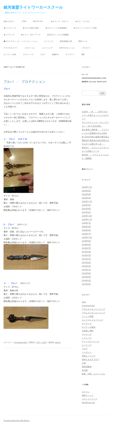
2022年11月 (87, 201)
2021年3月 (86, 212)
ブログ (42, 54)
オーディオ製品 (88, 327)
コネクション (29, 48)
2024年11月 (87, 187)
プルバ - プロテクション (25, 81)
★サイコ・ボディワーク (31, 34)
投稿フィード (87, 395)
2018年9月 (86, 241)
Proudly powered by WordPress (17, 420)
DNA (84, 302)
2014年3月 (86, 280)
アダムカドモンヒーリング (93, 309)
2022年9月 (86, 205)
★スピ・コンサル (82, 21)
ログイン (86, 391)
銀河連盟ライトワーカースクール (33, 7)
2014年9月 (86, 273)
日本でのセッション (67, 48)
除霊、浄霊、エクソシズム (93, 373)
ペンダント (87, 352)
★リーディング (10, 28)
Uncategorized (20, 342)
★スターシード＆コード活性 (85, 28)
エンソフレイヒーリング (92, 320)
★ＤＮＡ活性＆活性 (31, 28)
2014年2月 (86, 284)
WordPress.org (88, 402)
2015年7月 (86, 259)
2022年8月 (86, 208)
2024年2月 (86, 190)
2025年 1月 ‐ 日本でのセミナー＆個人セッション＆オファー (95, 115)
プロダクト (86, 48)
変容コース (82, 41)
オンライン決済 (10, 54)
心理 (84, 363)
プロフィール (28, 54)
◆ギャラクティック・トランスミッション (21, 41)
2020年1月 (86, 233)
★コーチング (9, 34)
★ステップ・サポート (60, 21)
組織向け (55, 54)
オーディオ (87, 323)
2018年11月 (87, 237)
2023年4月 (86, 194)
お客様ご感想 (87, 330)
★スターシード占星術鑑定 (56, 28)
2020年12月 (87, 215)
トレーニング (47, 48)
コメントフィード (89, 399)
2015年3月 (86, 262)
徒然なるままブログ (90, 359)
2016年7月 (86, 248)
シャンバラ (87, 338)
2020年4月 (86, 226)
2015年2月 (86, 266)
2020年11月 (87, 219)
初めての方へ (9, 21)
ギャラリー (70, 54)
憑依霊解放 (87, 366)
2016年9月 (86, 244)
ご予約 (23, 21)
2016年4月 (86, 251)
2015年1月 (86, 269)
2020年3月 (86, 230)
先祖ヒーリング (88, 355)
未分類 (85, 370)
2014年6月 (86, 276)
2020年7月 (86, 223)
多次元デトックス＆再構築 (58, 34)
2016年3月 (86, 255)
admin (58, 342)
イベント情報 (87, 316)
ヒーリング (48, 41)
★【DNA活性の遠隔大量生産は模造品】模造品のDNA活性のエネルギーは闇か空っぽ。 (95, 140)
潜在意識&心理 (66, 41)
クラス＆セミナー (11, 48)
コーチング (87, 334)
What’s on (38, 21)
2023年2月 (86, 197)
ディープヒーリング (90, 341)
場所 (83, 54)
